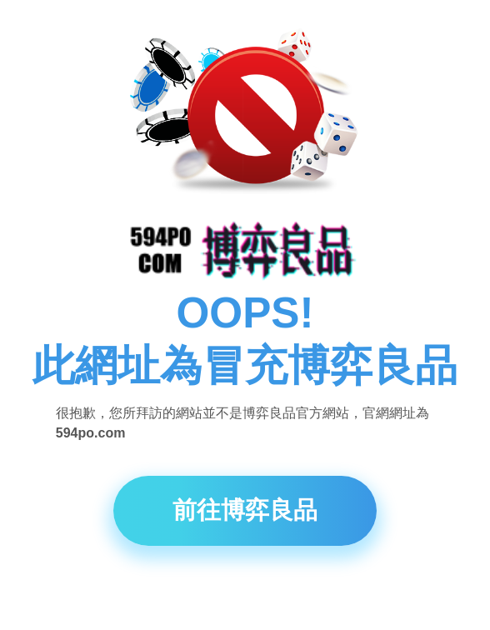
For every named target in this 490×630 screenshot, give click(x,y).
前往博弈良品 (245, 516)
